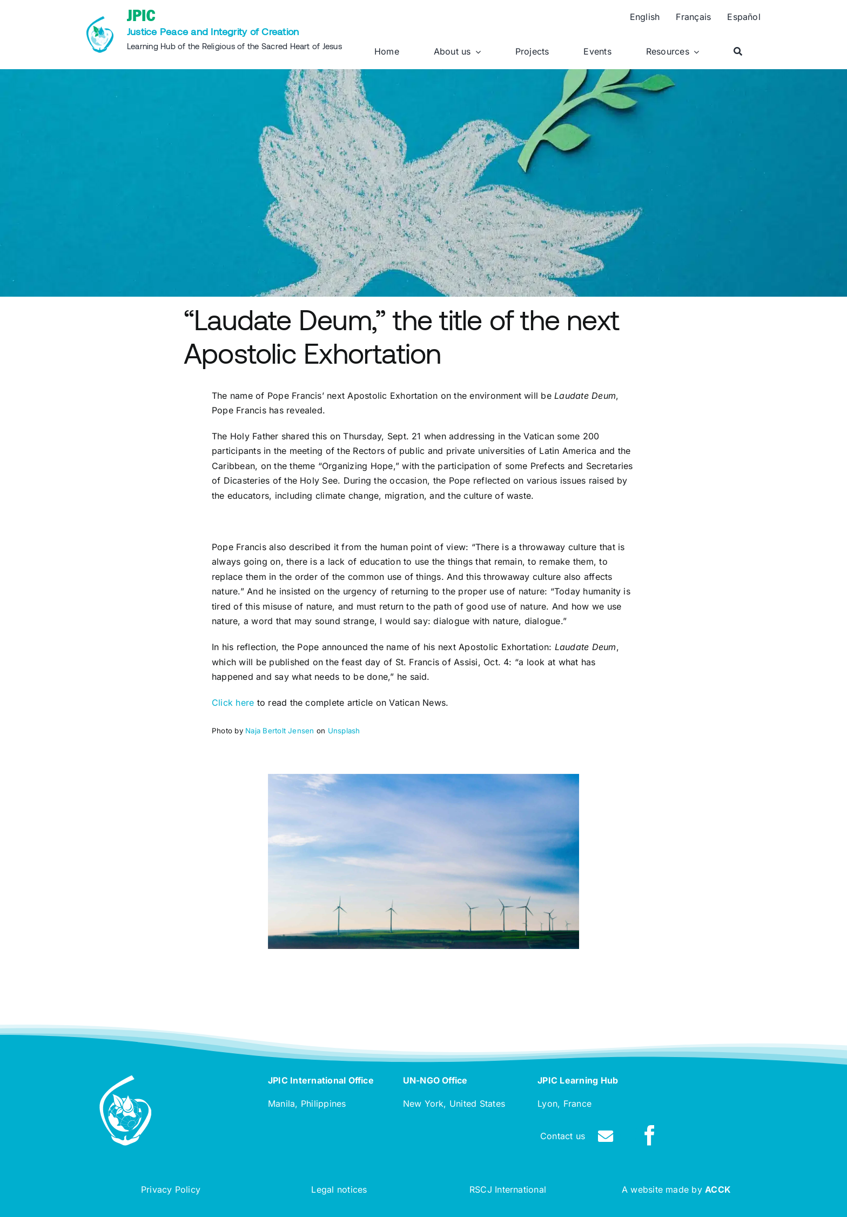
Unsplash (344, 730)
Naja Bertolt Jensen (279, 730)
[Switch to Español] (744, 17)
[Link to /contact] (605, 1136)
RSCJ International (507, 1189)
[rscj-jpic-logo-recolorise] (99, 20)
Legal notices (339, 1189)
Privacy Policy (170, 1189)
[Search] (738, 52)
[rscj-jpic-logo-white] (125, 1079)
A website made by (676, 1189)
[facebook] (650, 1135)
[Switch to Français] (693, 17)
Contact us (562, 1136)
